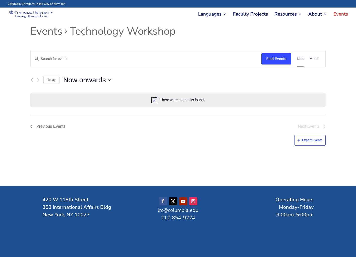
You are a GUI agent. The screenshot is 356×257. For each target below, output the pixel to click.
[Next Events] (38, 80)
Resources (285, 14)
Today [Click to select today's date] (51, 80)
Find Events (276, 59)
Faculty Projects (250, 14)
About (315, 14)
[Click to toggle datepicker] (87, 80)
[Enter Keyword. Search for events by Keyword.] (146, 59)
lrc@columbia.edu (178, 210)
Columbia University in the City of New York (37, 4)
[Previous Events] (31, 80)
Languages (209, 14)
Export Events (310, 140)
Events (340, 14)
